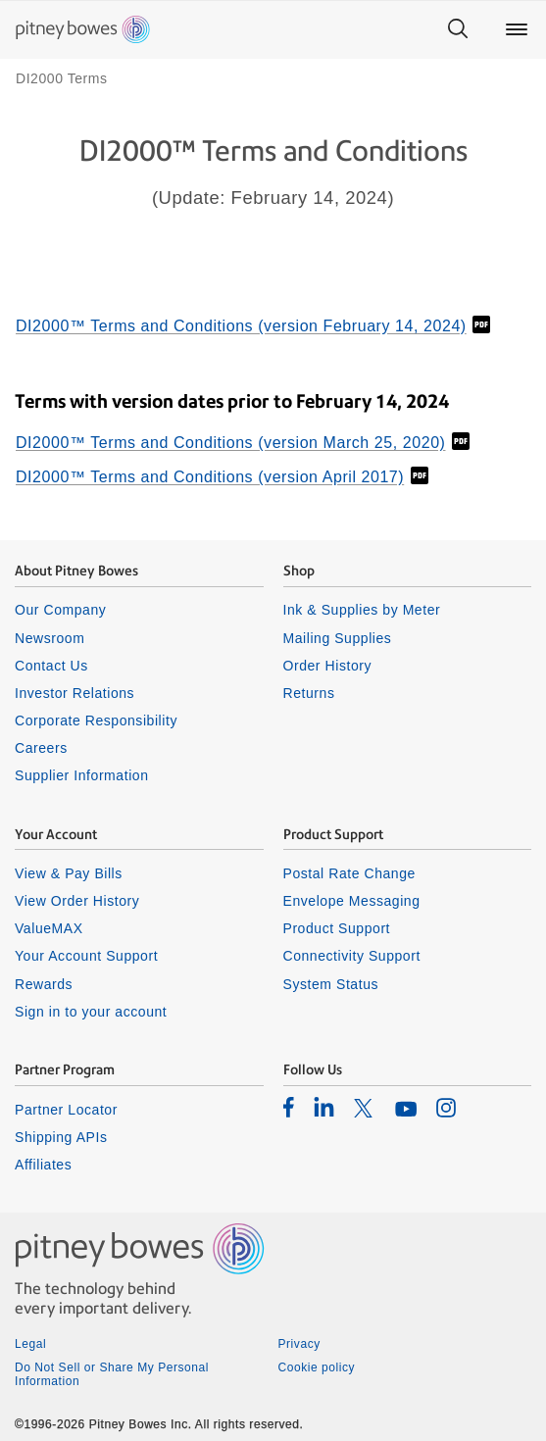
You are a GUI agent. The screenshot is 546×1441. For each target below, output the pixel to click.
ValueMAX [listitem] (49, 928)
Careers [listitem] (41, 748)
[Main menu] (516, 29)
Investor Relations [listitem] (74, 693)
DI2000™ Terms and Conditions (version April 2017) (210, 477)
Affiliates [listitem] (43, 1164)
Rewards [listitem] (44, 984)
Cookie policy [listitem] (317, 1367)
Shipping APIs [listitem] (61, 1137)
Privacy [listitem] (299, 1344)
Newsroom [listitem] (49, 638)
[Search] (457, 29)
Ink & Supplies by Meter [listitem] (362, 610)
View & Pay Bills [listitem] (69, 873)
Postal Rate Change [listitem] (349, 873)
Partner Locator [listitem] (66, 1110)
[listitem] (288, 1107)
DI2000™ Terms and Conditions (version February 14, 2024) (241, 326)
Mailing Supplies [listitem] (337, 638)
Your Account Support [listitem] (86, 956)
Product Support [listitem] (337, 928)
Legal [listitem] (30, 1344)
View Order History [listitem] (77, 901)
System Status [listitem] (331, 984)
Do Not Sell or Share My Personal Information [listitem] (112, 1374)
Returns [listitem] (309, 693)
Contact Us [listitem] (51, 665)
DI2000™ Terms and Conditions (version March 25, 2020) (230, 442)
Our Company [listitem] (60, 610)
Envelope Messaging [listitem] (352, 901)
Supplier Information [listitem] (82, 775)
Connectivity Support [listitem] (352, 956)
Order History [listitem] (327, 665)
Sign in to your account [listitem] (91, 1011)
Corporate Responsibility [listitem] (96, 720)
